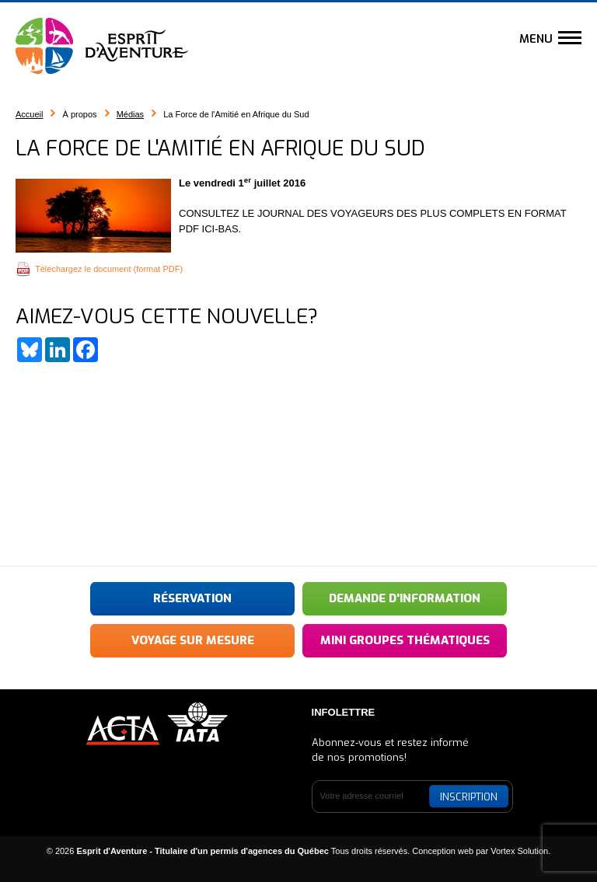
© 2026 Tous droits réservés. (228, 851)
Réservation (192, 598)
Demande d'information (404, 598)
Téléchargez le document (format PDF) (109, 269)
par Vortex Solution (512, 851)
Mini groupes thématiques (405, 640)
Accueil (29, 114)
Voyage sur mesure (192, 640)
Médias (130, 114)
